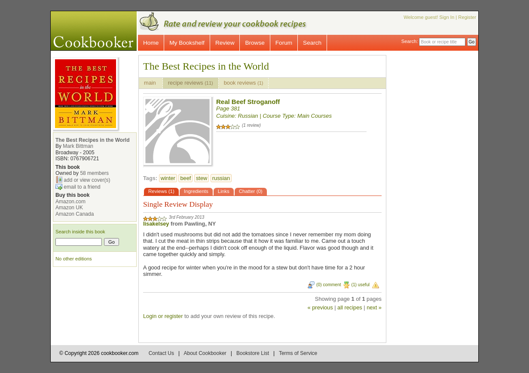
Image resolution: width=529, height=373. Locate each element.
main (150, 82)
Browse (254, 43)
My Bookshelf (187, 43)
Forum (283, 43)
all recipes (349, 307)
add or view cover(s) (87, 180)
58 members (94, 173)
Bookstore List (252, 353)
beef (185, 178)
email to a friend (82, 187)
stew (201, 178)
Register (467, 17)
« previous (320, 307)
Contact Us (161, 353)
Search (312, 43)
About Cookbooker (204, 353)
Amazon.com (70, 202)
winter (168, 178)
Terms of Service (298, 353)
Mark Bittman (78, 146)
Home (151, 43)
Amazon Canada (74, 214)
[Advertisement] (439, 184)
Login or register (163, 316)
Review (225, 43)
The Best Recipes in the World (92, 140)
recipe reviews (190, 82)
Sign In (446, 17)
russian (221, 178)
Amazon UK (69, 208)
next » (374, 307)
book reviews (243, 82)
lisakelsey (156, 223)
